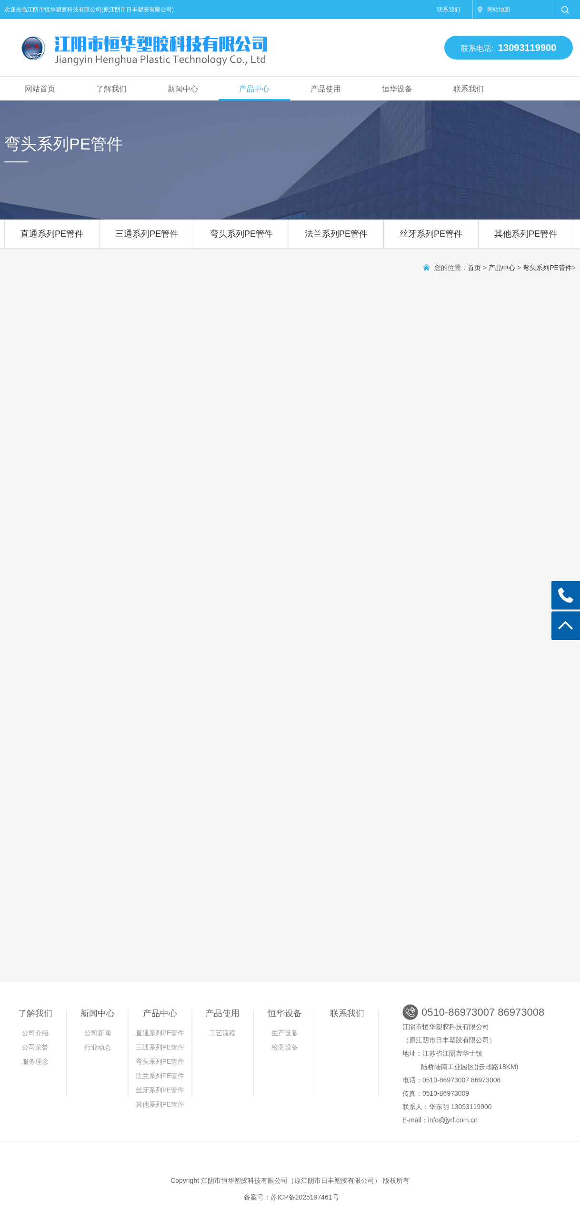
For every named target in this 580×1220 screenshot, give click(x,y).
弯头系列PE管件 (241, 238)
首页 (474, 267)
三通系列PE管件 (146, 238)
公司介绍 (35, 1033)
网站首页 (40, 89)
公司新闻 (97, 1033)
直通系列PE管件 (51, 238)
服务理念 (35, 1061)
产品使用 (325, 89)
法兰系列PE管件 (336, 238)
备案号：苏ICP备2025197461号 (291, 1197)
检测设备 (284, 1047)
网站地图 (498, 9)
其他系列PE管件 (525, 238)
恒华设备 (397, 89)
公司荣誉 (35, 1047)
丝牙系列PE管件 (431, 238)
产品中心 (254, 89)
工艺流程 (222, 1033)
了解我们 (111, 89)
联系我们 (448, 9)
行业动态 (97, 1047)
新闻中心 (183, 89)
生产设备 (284, 1033)
